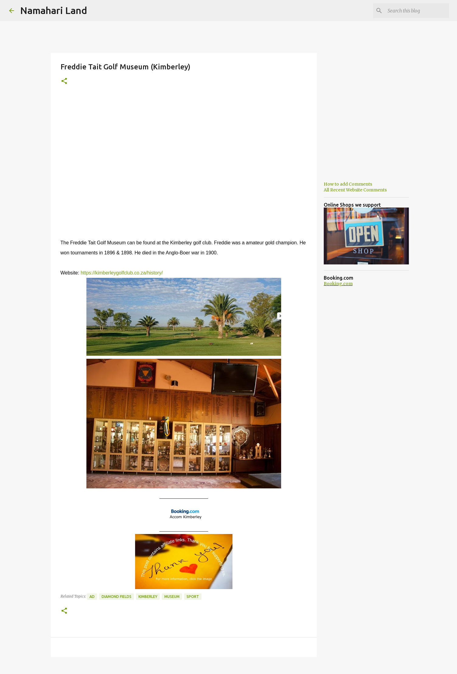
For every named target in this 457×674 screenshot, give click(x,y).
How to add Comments (348, 184)
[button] (64, 81)
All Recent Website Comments (355, 190)
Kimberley (147, 597)
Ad (92, 597)
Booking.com (338, 283)
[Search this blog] (417, 10)
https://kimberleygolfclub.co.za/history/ (122, 272)
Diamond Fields (116, 597)
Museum (172, 597)
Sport (193, 597)
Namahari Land (53, 10)
